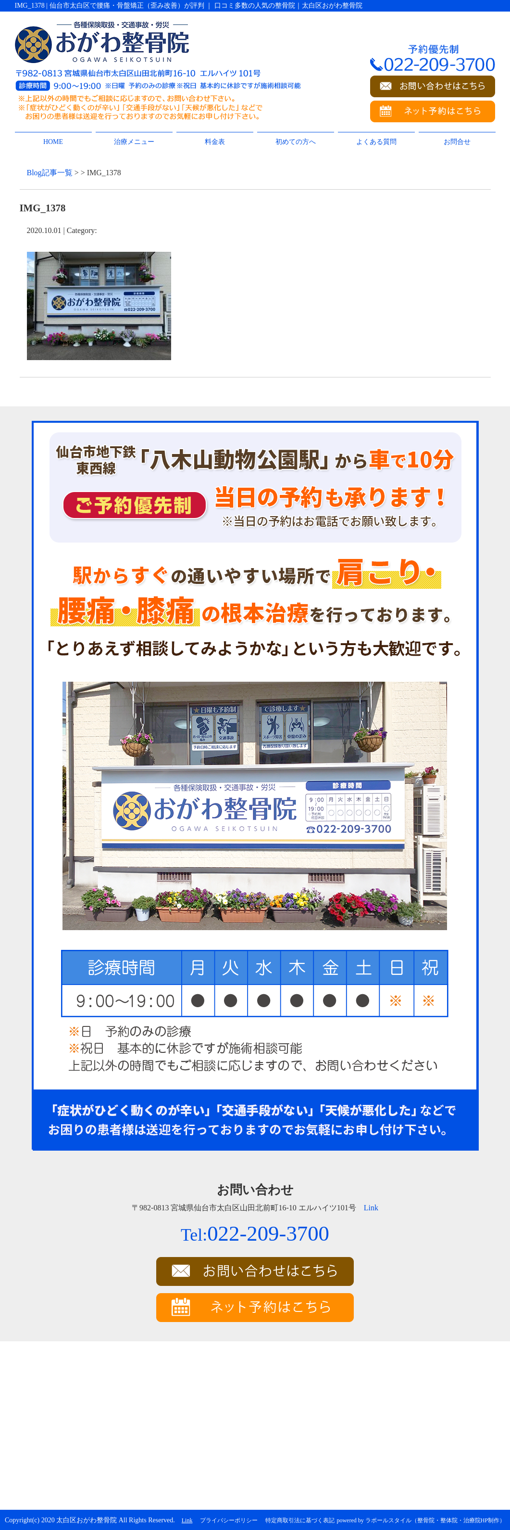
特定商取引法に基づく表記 (300, 1520)
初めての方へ (295, 141)
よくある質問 (376, 141)
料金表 (215, 141)
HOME (53, 141)
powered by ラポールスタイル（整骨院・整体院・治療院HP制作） (420, 1520)
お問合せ (457, 141)
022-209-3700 (255, 1233)
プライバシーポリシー (229, 1520)
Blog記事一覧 (50, 173)
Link (371, 1208)
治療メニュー (134, 141)
